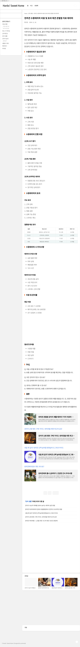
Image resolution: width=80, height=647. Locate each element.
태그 (31, 6)
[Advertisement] (51, 328)
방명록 (36, 6)
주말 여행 (4, 24)
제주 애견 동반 (6, 28)
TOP (77, 642)
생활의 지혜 (5, 43)
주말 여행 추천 (6, 26)
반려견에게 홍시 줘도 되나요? (34, 466)
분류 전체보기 (6, 21)
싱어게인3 (5, 33)
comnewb (23, 643)
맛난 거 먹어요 (6, 31)
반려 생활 (28, 501)
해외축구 (4, 46)
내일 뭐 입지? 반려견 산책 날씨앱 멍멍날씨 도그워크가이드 (44, 447)
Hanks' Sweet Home (13, 5)
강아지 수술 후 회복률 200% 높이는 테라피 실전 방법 (40, 505)
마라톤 (4, 48)
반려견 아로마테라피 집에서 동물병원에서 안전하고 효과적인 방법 (43, 509)
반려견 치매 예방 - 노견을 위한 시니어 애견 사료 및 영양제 (41, 521)
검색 (75, 5)
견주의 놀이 (5, 39)
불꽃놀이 (5, 41)
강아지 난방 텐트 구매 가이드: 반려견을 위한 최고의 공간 (43, 429)
